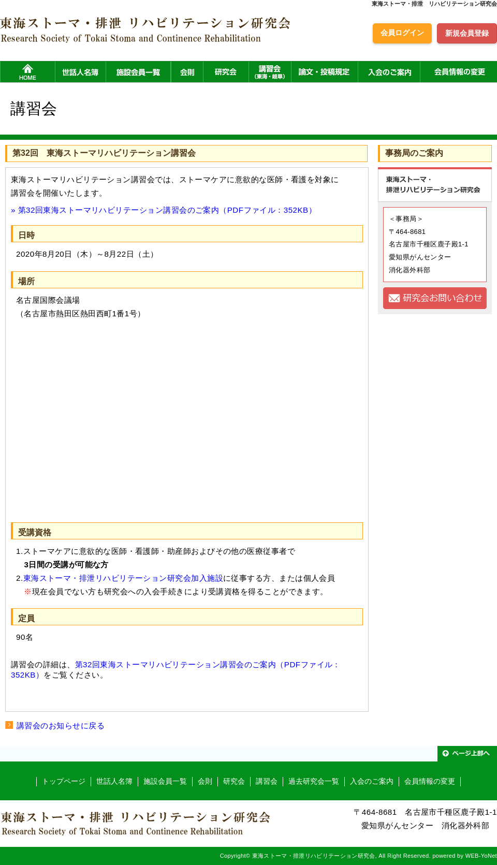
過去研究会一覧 (313, 781)
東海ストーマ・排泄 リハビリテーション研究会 (434, 4)
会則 (205, 781)
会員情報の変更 (429, 781)
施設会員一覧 (165, 781)
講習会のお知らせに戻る (61, 725)
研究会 (234, 781)
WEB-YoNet (481, 856)
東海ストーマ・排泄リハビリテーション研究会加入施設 (123, 578)
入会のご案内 (371, 781)
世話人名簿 (114, 781)
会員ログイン (402, 32)
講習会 (266, 781)
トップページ (63, 781)
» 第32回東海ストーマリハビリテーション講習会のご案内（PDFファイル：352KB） (163, 210)
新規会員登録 (467, 33)
